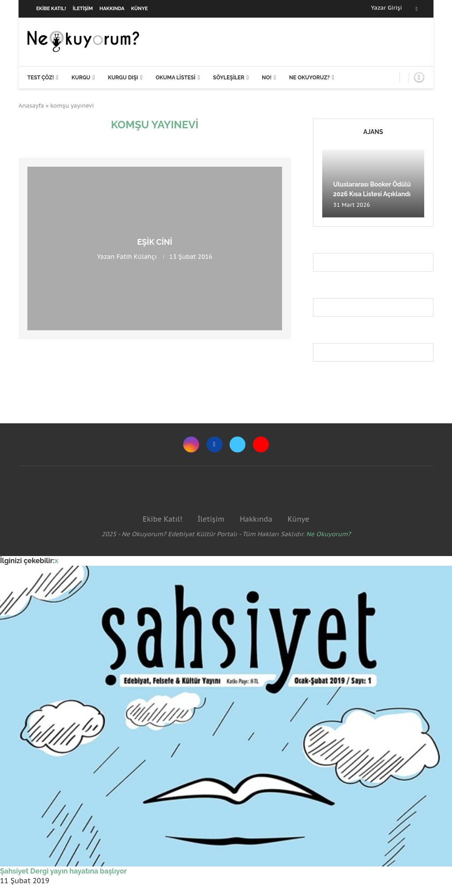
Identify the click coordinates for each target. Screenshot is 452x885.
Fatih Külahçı (137, 257)
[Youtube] (261, 444)
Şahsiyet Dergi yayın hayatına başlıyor (63, 871)
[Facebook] (417, 8)
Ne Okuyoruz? (309, 78)
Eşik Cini (155, 241)
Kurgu (81, 78)
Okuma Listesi (175, 78)
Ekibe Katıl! (51, 8)
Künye (139, 8)
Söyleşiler (229, 78)
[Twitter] (237, 444)
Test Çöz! (40, 78)
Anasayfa (31, 105)
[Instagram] (191, 444)
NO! (266, 78)
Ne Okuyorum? (328, 534)
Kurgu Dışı (123, 78)
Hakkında (111, 8)
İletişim (83, 8)
